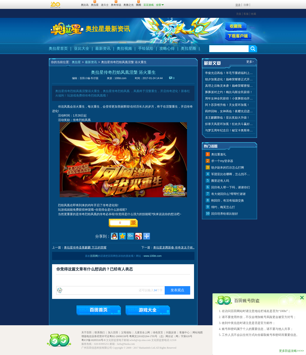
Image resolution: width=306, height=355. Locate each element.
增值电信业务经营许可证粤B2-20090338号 (105, 336)
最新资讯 (102, 48)
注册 (246, 4)
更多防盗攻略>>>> (291, 350)
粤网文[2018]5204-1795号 (143, 336)
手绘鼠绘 (145, 48)
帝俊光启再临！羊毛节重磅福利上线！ (229, 73)
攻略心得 (167, 48)
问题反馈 (171, 332)
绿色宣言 (158, 332)
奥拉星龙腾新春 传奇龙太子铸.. (173, 247)
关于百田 (86, 332)
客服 (246, 13)
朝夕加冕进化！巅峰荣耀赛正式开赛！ (229, 79)
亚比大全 (81, 48)
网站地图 (198, 332)
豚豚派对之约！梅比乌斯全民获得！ (229, 92)
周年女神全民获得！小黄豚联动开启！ (229, 98)
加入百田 (113, 332)
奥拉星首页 (58, 48)
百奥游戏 (55, 4)
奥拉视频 (124, 48)
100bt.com (120, 78)
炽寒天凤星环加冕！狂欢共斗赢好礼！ (229, 124)
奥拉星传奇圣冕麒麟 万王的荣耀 (85, 247)
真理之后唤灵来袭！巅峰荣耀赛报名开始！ (229, 85)
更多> (250, 61)
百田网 (71, 4)
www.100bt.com (153, 255)
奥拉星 (76, 62)
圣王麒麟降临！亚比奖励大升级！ (227, 117)
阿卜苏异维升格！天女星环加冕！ (227, 104)
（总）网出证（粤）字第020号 (175, 336)
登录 (238, 4)
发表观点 (177, 290)
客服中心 (184, 332)
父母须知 (126, 332)
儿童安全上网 (142, 332)
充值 (238, 13)
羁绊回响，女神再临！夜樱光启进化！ (229, 111)
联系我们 (100, 332)
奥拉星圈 (188, 48)
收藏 (253, 13)
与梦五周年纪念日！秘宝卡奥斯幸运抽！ (229, 130)
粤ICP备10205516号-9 (93, 340)
